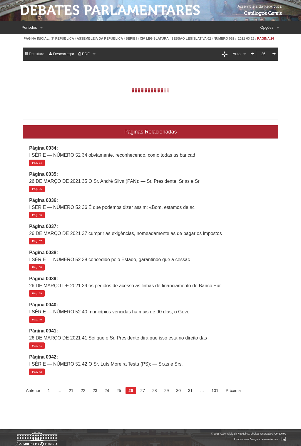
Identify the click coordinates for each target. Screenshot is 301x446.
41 (37, 345)
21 (71, 390)
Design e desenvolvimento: (268, 439)
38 (37, 267)
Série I (131, 38)
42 (37, 371)
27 (143, 390)
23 (95, 390)
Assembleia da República (100, 38)
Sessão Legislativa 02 (191, 38)
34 (37, 162)
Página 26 (265, 38)
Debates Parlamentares (109, 10)
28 (154, 390)
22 (83, 390)
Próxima (233, 390)
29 (166, 390)
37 (37, 241)
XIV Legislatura (154, 38)
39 (37, 293)
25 (118, 390)
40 (37, 319)
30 (178, 390)
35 (37, 188)
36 (37, 215)
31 (190, 390)
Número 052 (224, 38)
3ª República (62, 38)
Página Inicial (36, 38)
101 (214, 390)
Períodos (29, 27)
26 (130, 390)
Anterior (33, 390)
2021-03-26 (245, 38)
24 (107, 390)
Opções (266, 27)
